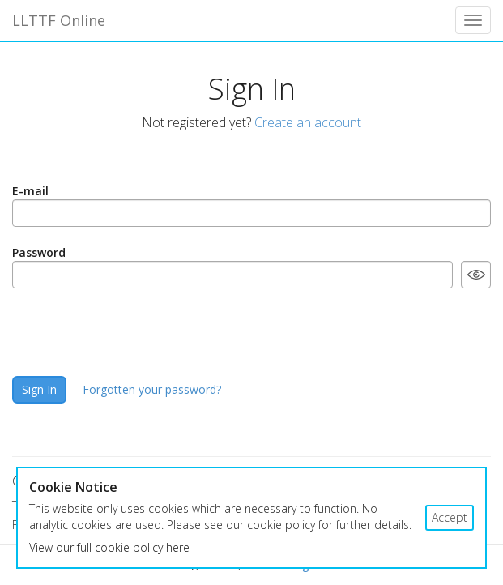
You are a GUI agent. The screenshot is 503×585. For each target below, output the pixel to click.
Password (39, 252)
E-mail (30, 191)
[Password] (232, 274)
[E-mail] (251, 213)
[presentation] (135, 332)
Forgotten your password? (152, 389)
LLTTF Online (58, 20)
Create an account (307, 122)
